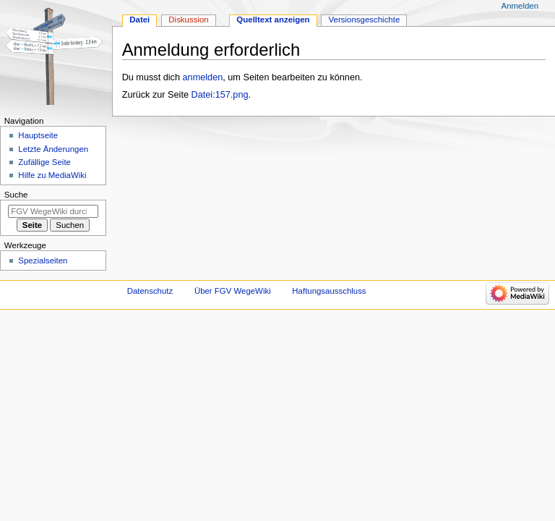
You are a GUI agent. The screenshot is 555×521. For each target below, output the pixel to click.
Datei (139, 19)
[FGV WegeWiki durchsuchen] (53, 211)
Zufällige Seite (44, 162)
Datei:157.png (220, 95)
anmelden (203, 77)
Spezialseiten (42, 260)
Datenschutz (150, 291)
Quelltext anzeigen (272, 19)
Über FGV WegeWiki (232, 291)
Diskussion (188, 19)
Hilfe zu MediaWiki (52, 175)
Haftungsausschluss (329, 291)
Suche (16, 194)
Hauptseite (38, 135)
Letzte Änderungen (53, 149)
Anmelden (520, 5)
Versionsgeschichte (364, 19)
